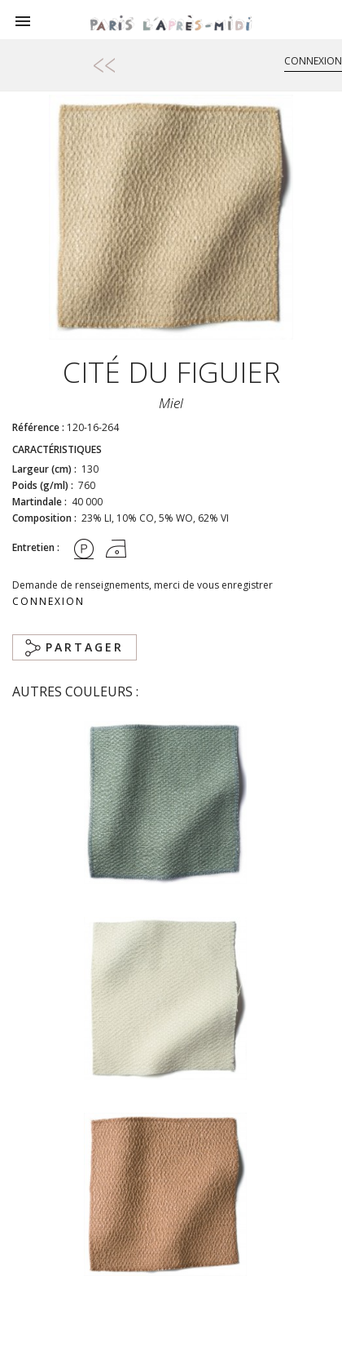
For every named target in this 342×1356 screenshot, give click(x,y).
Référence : (38, 427)
